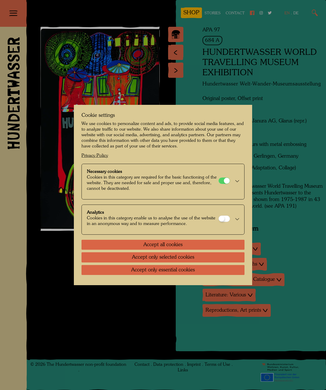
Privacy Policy (95, 156)
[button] (236, 181)
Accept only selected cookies (163, 257)
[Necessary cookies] (224, 181)
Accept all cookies (163, 244)
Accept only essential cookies (163, 270)
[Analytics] (224, 219)
